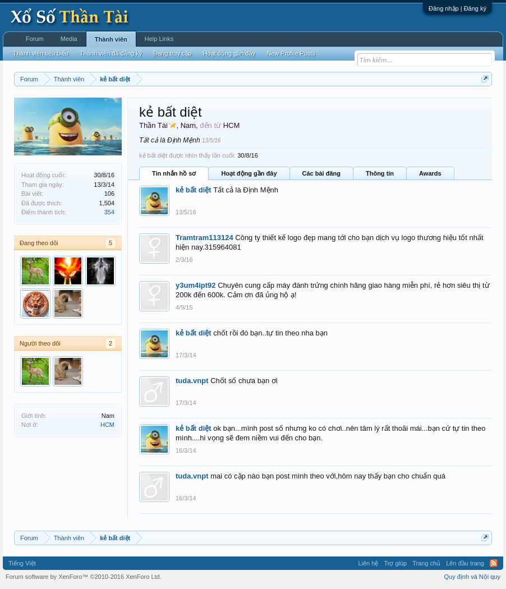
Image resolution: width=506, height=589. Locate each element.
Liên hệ (368, 563)
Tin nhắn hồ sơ (174, 173)
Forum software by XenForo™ (84, 576)
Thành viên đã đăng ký (111, 53)
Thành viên (111, 39)
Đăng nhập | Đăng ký (457, 8)
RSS (494, 563)
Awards (430, 173)
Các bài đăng (321, 173)
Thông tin (380, 173)
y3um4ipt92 (196, 285)
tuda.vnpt (192, 380)
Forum (35, 38)
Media (69, 38)
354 (109, 212)
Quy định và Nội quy (472, 576)
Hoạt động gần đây (249, 173)
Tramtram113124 (204, 237)
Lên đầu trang (465, 563)
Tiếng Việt (22, 563)
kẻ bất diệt (193, 190)
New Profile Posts (290, 53)
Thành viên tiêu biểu (40, 53)
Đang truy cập (172, 53)
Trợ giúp (395, 563)
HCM (107, 424)
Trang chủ (426, 563)
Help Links (159, 38)
